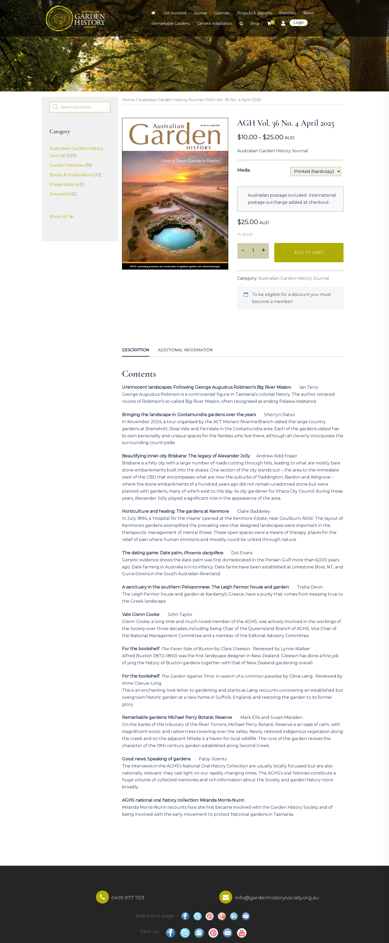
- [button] (243, 250)
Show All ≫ (61, 216)
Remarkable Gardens (170, 23)
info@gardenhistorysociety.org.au (277, 897)
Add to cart (308, 252)
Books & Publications (71, 174)
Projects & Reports (254, 13)
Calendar (222, 13)
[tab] (135, 351)
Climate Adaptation (214, 23)
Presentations (64, 184)
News (308, 13)
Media (243, 170)
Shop (255, 23)
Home (128, 99)
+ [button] (263, 250)
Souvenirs (60, 193)
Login (298, 22)
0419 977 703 (128, 897)
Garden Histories (67, 165)
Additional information (185, 350)
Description (135, 350)
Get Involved (174, 13)
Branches (287, 13)
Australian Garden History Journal (170, 99)
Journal (200, 13)
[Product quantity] (253, 250)
